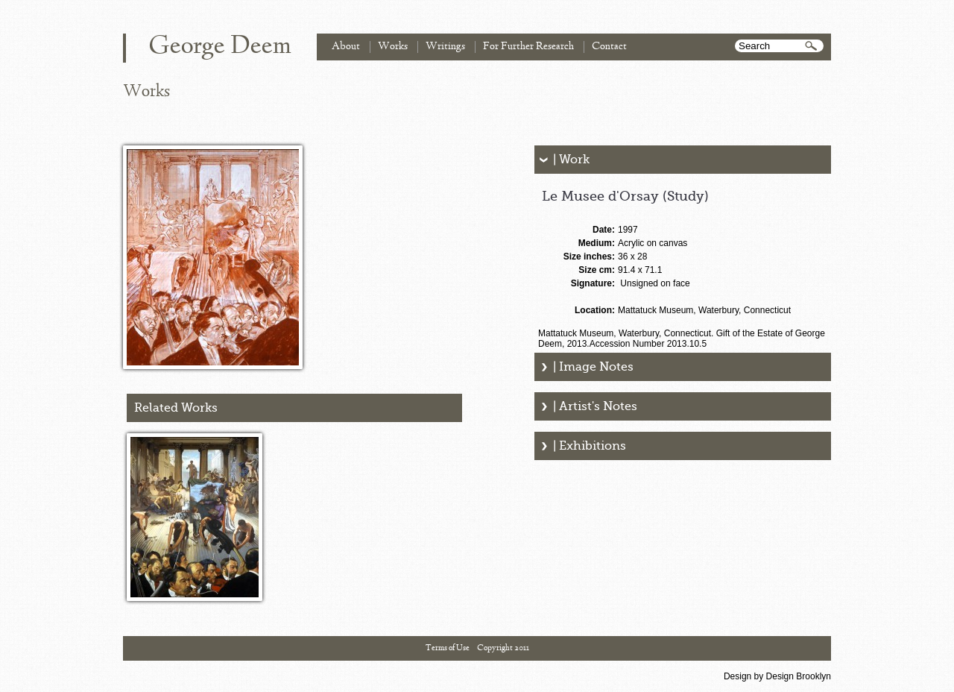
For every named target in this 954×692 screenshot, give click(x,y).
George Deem (219, 47)
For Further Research (528, 46)
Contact (609, 46)
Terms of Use (448, 648)
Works (393, 46)
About (346, 46)
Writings (445, 46)
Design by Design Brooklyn (777, 676)
